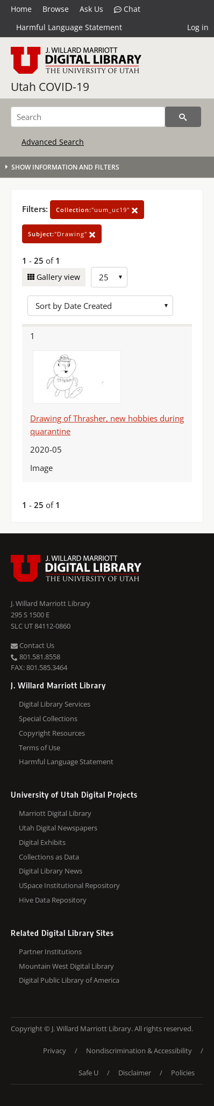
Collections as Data (49, 857)
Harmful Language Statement (69, 27)
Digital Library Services (54, 704)
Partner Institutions (50, 951)
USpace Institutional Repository (69, 885)
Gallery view (57, 277)
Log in (198, 27)
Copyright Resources (52, 733)
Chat (127, 9)
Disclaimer (134, 1072)
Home (21, 9)
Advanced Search (53, 142)
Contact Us (32, 645)
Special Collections (48, 718)
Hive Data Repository (53, 900)
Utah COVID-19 (50, 86)
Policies (183, 1072)
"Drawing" (62, 234)
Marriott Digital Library (55, 813)
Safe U (88, 1072)
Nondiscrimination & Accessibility (139, 1050)
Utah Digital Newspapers (58, 828)
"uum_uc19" (97, 210)
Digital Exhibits (42, 842)
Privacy (54, 1050)
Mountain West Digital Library (66, 966)
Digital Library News (50, 871)
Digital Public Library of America (69, 980)
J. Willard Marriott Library (50, 603)
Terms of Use (39, 747)
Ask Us (91, 9)
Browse (55, 9)
